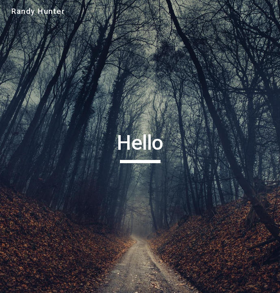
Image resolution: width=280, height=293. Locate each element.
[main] (140, 146)
